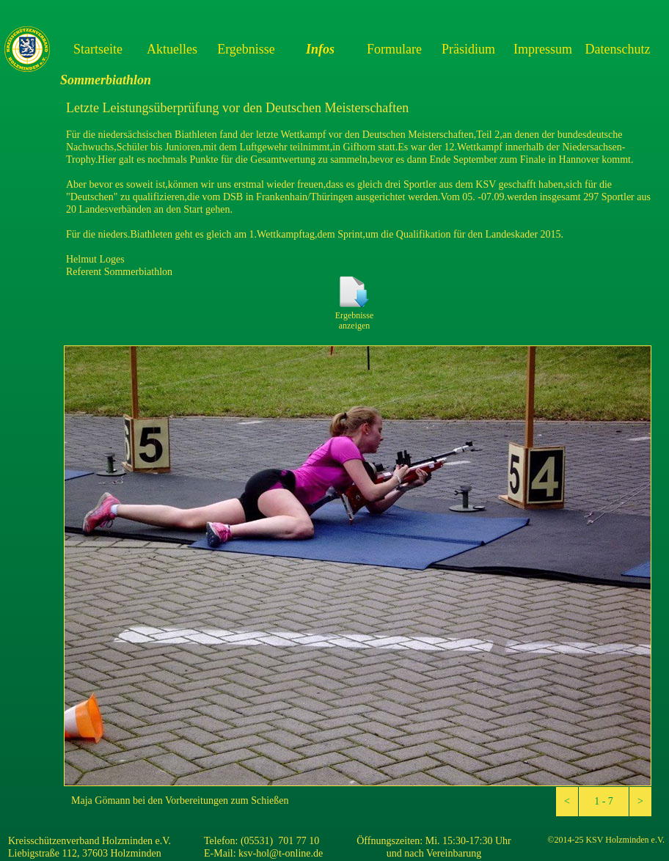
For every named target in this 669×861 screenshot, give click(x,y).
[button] (567, 801)
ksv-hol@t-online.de (280, 853)
